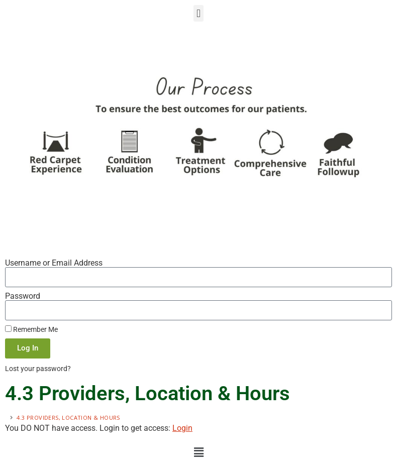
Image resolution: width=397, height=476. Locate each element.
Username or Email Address (54, 263)
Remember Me (31, 329)
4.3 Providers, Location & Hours (69, 417)
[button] (198, 13)
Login (182, 428)
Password (22, 296)
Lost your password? (38, 369)
